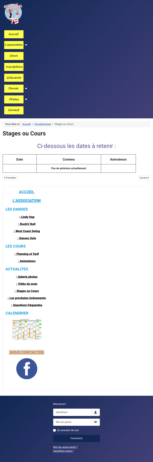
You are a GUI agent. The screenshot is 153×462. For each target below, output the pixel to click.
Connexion (76, 438)
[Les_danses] (26, 88)
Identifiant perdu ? (63, 451)
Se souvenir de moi (68, 430)
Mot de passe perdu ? (65, 447)
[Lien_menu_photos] (26, 99)
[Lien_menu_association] (26, 45)
